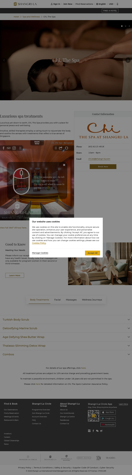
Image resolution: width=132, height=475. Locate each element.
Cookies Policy (39, 243)
